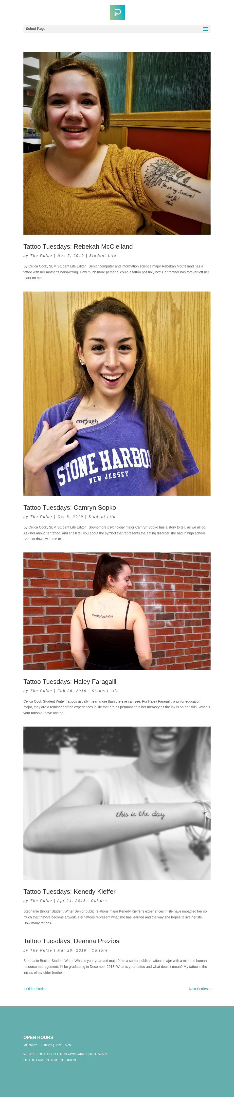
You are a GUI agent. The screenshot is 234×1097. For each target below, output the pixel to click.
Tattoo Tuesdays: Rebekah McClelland (78, 246)
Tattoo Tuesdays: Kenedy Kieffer (69, 891)
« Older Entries (34, 989)
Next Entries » (200, 989)
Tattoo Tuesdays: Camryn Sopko (69, 507)
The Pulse (41, 256)
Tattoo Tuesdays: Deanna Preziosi (72, 941)
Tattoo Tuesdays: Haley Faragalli (69, 681)
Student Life (103, 256)
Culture (99, 901)
